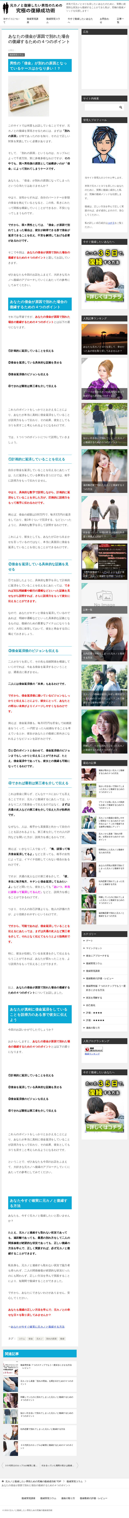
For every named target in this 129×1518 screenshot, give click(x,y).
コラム (22, 1339)
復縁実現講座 (32, 20)
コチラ (111, 223)
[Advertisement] (104, 62)
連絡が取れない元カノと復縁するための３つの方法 (111, 771)
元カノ (40, 1339)
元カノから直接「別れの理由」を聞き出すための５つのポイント (46, 1382)
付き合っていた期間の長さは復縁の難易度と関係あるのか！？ (60, 1465)
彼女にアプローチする (97, 955)
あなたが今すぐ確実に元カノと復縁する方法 (37, 1326)
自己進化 (90, 1005)
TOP (33, 1481)
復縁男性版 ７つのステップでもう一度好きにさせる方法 (106, 988)
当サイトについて (11, 20)
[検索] (104, 107)
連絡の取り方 (93, 1027)
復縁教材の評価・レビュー (100, 978)
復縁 (62, 1339)
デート (89, 940)
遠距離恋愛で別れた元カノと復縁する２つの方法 (111, 914)
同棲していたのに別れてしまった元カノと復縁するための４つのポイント (46, 1398)
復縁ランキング (92, 1054)
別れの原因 (51, 1339)
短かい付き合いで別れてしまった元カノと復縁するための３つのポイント (46, 1414)
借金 (31, 1339)
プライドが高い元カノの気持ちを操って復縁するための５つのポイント (111, 805)
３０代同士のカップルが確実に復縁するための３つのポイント (46, 1446)
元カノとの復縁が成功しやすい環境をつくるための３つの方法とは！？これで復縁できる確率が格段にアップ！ (103, 698)
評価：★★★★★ (95, 1020)
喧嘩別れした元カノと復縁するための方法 (111, 851)
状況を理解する (94, 997)
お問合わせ (104, 20)
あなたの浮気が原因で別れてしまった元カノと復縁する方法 (111, 868)
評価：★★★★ (94, 1012)
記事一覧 (120, 20)
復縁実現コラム (53, 20)
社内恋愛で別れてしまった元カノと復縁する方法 (42, 1429)
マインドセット (94, 948)
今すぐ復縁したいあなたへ (80, 20)
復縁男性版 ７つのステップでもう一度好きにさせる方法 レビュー (46, 1366)
